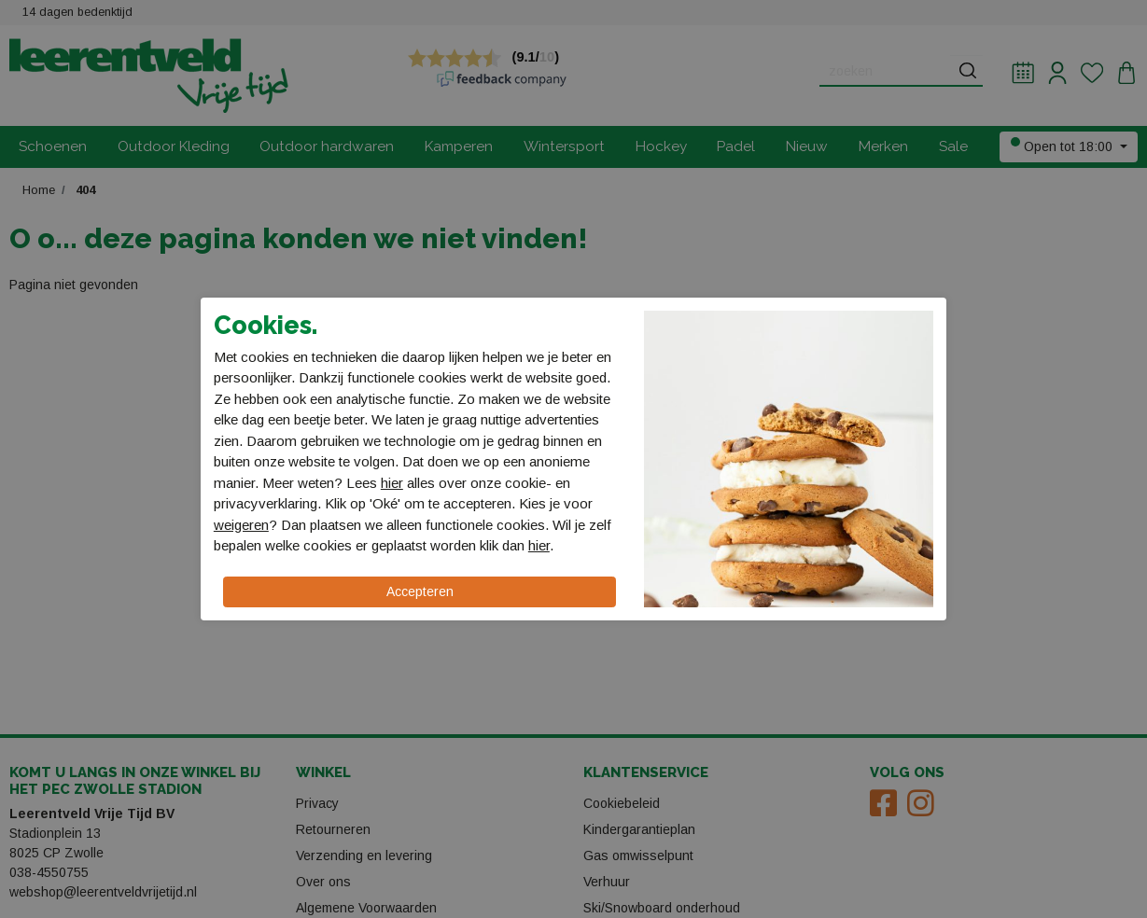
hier (392, 483)
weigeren (241, 525)
